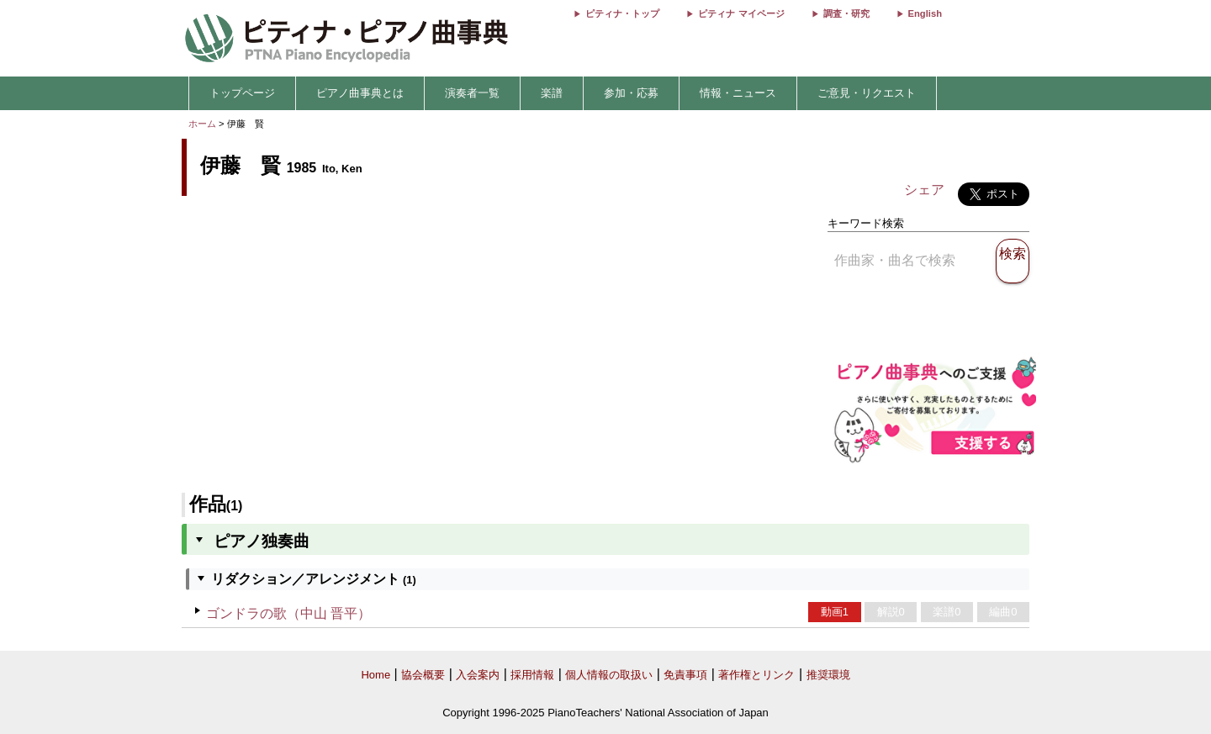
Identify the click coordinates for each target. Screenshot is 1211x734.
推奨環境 (828, 674)
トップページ (242, 93)
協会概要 (423, 674)
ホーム (202, 124)
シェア (924, 189)
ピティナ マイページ (741, 13)
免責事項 (685, 674)
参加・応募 (631, 93)
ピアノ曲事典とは (360, 93)
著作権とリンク (756, 674)
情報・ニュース (738, 93)
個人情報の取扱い (609, 674)
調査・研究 (846, 13)
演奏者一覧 (472, 93)
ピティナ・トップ (622, 13)
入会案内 (478, 674)
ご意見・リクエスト (866, 93)
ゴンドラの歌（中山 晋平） (288, 613)
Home (375, 674)
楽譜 (552, 93)
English (925, 13)
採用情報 (532, 674)
